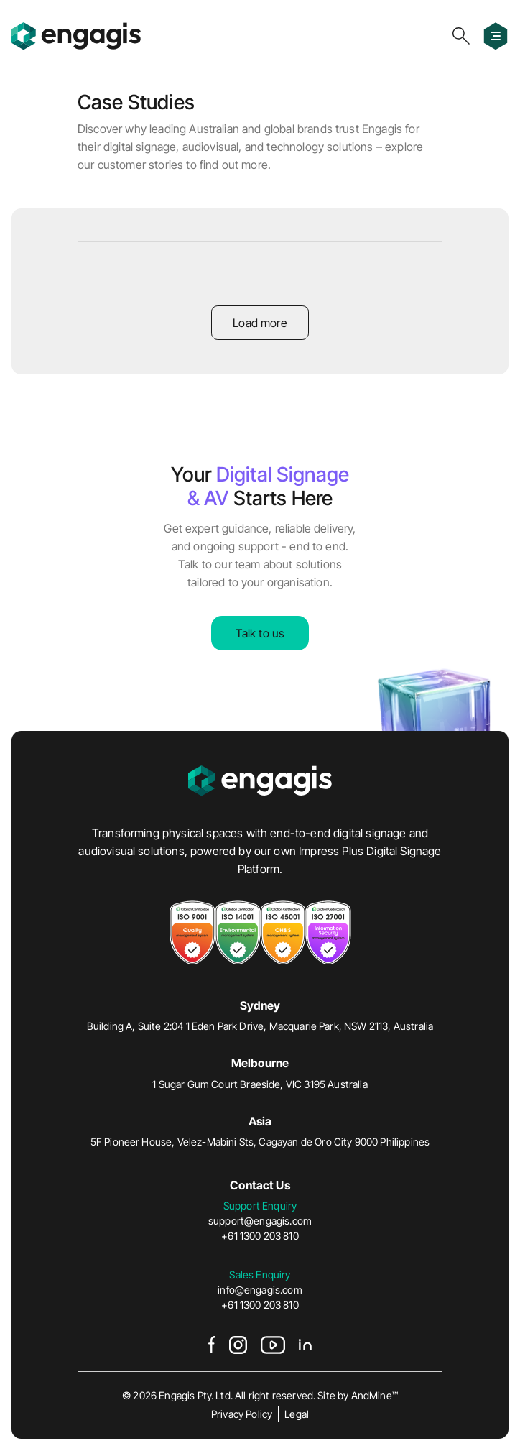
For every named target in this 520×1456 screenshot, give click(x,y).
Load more (260, 322)
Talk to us (260, 633)
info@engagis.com (260, 1290)
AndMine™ (374, 1395)
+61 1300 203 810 (260, 1236)
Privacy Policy (241, 1414)
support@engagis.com (260, 1221)
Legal (296, 1414)
